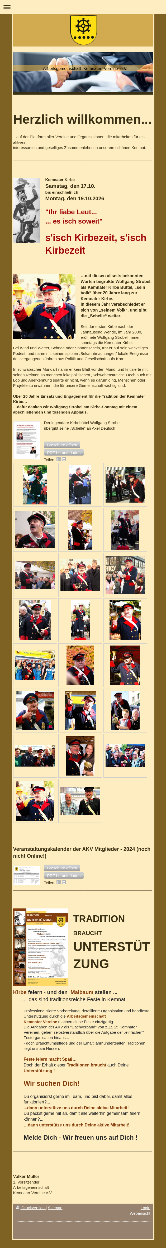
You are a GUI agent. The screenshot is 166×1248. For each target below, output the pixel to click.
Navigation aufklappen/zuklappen (83, 7)
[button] (62, 445)
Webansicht (140, 1213)
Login (145, 1207)
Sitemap (55, 1207)
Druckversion (31, 1207)
